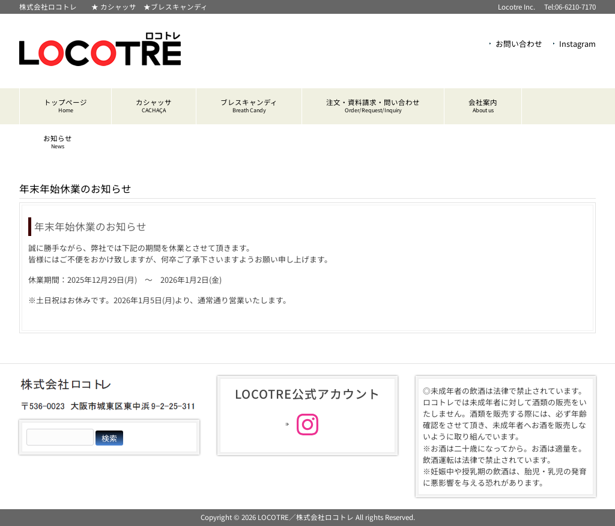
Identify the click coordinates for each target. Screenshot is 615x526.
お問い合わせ (518, 43)
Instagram (577, 43)
